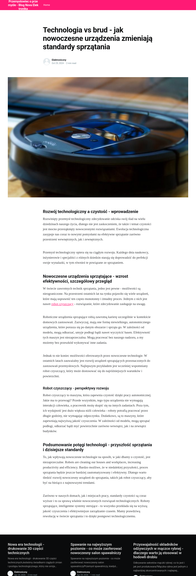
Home (46, 5)
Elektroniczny (59, 59)
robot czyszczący (62, 304)
